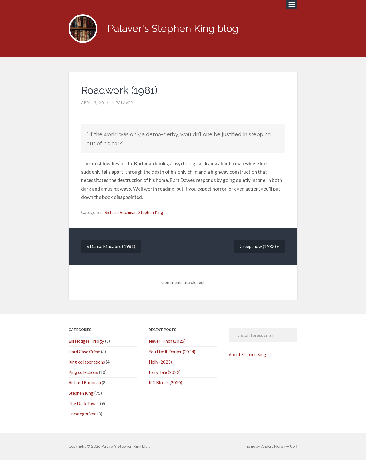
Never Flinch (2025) (167, 341)
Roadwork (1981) (119, 90)
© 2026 (85, 446)
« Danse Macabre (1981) (111, 246)
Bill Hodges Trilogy (86, 341)
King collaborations (87, 361)
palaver (124, 102)
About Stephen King (247, 354)
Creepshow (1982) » (259, 246)
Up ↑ (294, 446)
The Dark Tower (84, 403)
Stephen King (150, 212)
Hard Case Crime (84, 351)
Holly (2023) (160, 361)
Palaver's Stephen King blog (173, 28)
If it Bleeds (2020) (165, 382)
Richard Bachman (120, 212)
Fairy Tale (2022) (164, 372)
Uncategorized (82, 413)
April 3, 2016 (95, 102)
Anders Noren (273, 446)
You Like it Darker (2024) (172, 351)
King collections (83, 372)
